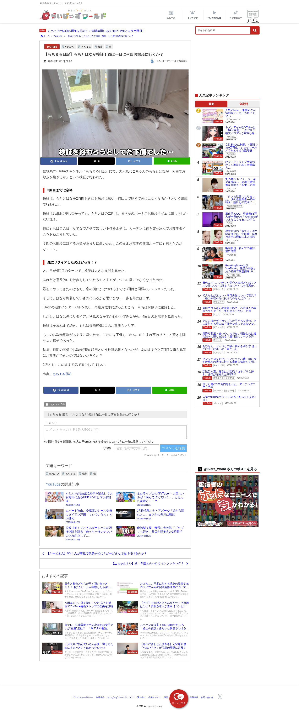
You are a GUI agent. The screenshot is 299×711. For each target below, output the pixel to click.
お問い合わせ (207, 697)
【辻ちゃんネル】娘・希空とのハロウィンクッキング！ (147, 563)
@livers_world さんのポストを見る (227, 469)
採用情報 (194, 697)
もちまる (86, 46)
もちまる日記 (62, 374)
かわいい (70, 46)
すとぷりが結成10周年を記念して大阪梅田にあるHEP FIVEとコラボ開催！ (96, 30)
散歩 (100, 46)
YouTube (52, 46)
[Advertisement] (227, 66)
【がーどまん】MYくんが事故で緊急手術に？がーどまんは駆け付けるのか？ (97, 553)
